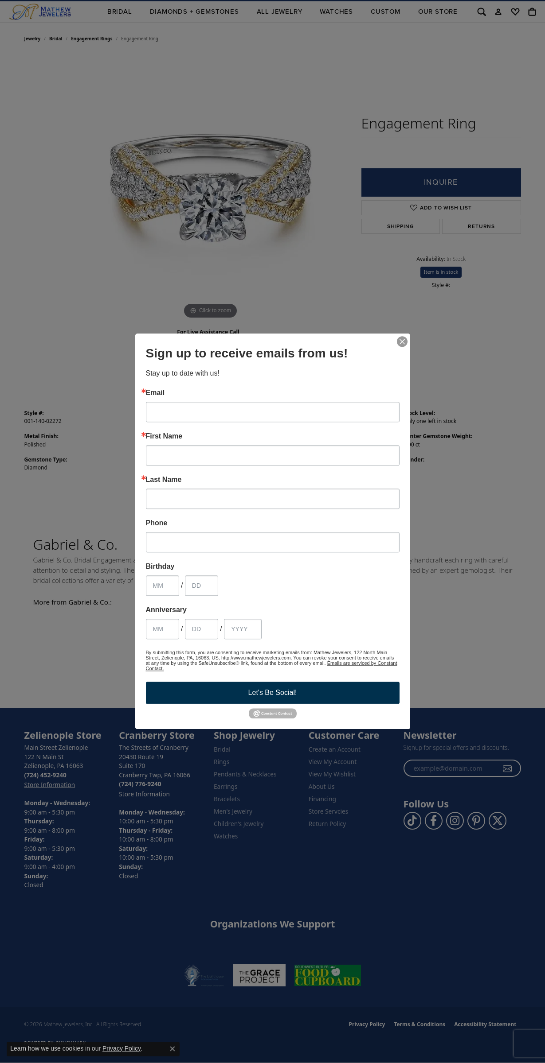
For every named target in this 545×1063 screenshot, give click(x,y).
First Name (164, 436)
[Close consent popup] (172, 1048)
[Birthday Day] (201, 585)
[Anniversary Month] (162, 629)
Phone (157, 523)
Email (155, 392)
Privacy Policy (121, 1048)
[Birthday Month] (162, 585)
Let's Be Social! (272, 692)
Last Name (164, 479)
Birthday (160, 566)
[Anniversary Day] (201, 629)
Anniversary (166, 609)
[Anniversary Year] (243, 629)
